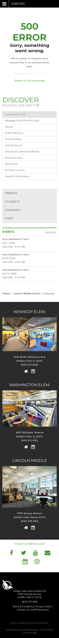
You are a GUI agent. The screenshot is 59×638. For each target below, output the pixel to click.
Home (6, 293)
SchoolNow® (29, 632)
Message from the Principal (22, 120)
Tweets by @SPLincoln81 (29, 544)
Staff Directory (14, 133)
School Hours (13, 145)
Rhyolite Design (30, 629)
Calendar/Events (15, 114)
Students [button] (12, 201)
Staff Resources (40, 609)
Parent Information (17, 176)
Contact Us (23, 609)
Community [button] (13, 210)
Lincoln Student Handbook (22, 151)
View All (51, 232)
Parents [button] (11, 193)
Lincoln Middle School (27, 293)
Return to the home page (29, 80)
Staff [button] (9, 218)
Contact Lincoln (15, 170)
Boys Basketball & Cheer (15, 239)
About (9, 126)
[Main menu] (14, 4)
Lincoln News (13, 139)
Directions (11, 163)
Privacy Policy (43, 606)
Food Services (13, 157)
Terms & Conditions (23, 606)
